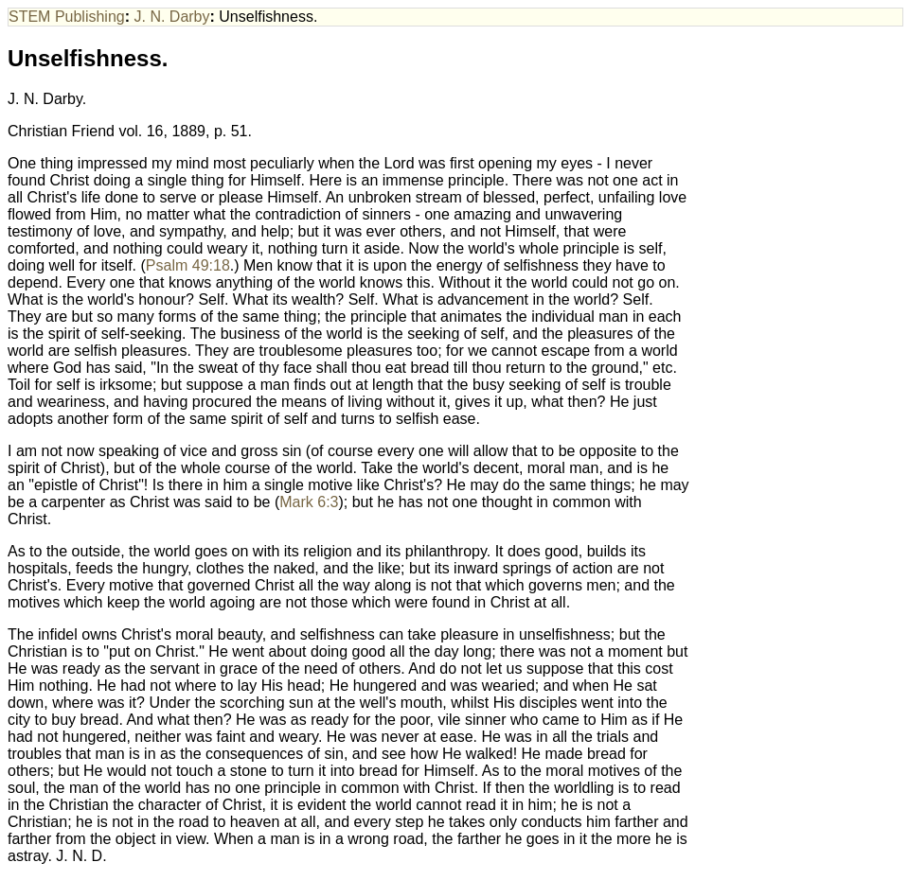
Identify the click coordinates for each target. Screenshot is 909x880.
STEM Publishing (67, 17)
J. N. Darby (172, 17)
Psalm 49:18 (188, 265)
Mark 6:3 (308, 502)
